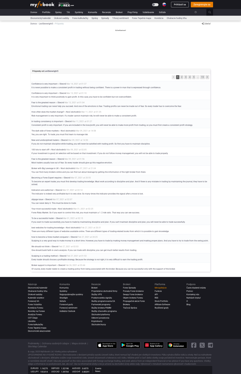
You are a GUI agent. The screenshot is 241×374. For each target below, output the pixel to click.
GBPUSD (55, 368)
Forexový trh (33, 301)
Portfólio (46, 12)
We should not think (40, 246)
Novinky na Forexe (36, 311)
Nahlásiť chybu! (193, 298)
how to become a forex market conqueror (50, 237)
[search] (211, 12)
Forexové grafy (66, 304)
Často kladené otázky (196, 288)
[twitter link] (202, 345)
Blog (188, 304)
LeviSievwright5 (51, 71)
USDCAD (55, 371)
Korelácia (158, 18)
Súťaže (162, 12)
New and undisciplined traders (45, 140)
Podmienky (33, 343)
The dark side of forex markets (45, 131)
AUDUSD (76, 368)
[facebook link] (193, 345)
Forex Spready (129, 288)
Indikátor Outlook (67, 311)
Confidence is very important (44, 84)
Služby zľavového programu (104, 311)
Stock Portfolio (161, 301)
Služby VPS (96, 294)
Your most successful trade (43, 209)
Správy (58, 12)
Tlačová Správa (130, 308)
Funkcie (158, 291)
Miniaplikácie (161, 288)
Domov (33, 12)
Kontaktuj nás (192, 294)
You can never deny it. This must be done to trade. (53, 203)
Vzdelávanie (148, 12)
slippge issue (37, 199)
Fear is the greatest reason (43, 102)
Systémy (79, 12)
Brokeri (119, 12)
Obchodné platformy (100, 314)
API (156, 294)
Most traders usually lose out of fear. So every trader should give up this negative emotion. (71, 163)
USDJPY (35, 371)
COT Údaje (32, 318)
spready (105, 18)
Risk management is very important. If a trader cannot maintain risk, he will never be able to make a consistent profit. (84, 116)
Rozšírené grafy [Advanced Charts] (162, 308)
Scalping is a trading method (44, 256)
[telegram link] (210, 345)
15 (202, 77)
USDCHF (76, 371)
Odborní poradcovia (100, 318)
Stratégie (64, 298)
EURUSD (35, 368)
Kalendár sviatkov (36, 298)
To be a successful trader (42, 218)
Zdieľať (206, 24)
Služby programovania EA (103, 301)
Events (98, 368)
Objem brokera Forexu (133, 298)
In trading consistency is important (47, 121)
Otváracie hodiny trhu (177, 18)
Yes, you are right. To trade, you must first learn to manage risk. (59, 134)
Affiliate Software (162, 304)
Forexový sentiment (68, 308)
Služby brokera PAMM (101, 308)
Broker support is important (43, 265)
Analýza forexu (35, 314)
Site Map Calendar (37, 346)
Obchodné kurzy (98, 324)
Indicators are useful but (42, 190)
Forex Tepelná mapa (141, 18)
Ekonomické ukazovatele (39, 331)
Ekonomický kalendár (40, 18)
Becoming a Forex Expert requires (46, 178)
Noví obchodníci (73, 112)
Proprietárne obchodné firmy (104, 291)
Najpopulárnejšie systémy (71, 294)
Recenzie (106, 12)
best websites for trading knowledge (47, 228)
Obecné (62, 84)
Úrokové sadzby (61, 18)
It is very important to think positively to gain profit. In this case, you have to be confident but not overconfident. (81, 97)
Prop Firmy (133, 12)
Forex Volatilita (35, 304)
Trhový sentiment (120, 18)
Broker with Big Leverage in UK (45, 168)
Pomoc (189, 291)
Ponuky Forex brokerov (133, 291)
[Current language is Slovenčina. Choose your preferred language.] (164, 5)
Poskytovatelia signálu (101, 298)
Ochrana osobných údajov (55, 343)
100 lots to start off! (40, 149)
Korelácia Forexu (35, 308)
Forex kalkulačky (80, 18)
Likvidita (31, 321)
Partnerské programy (100, 304)
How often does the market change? (47, 112)
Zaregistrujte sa (201, 4)
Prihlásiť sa (180, 4)
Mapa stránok (79, 343)
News (97, 371)
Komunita (92, 12)
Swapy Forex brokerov (133, 294)
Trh (68, 12)
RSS (156, 298)
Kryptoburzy (96, 321)
